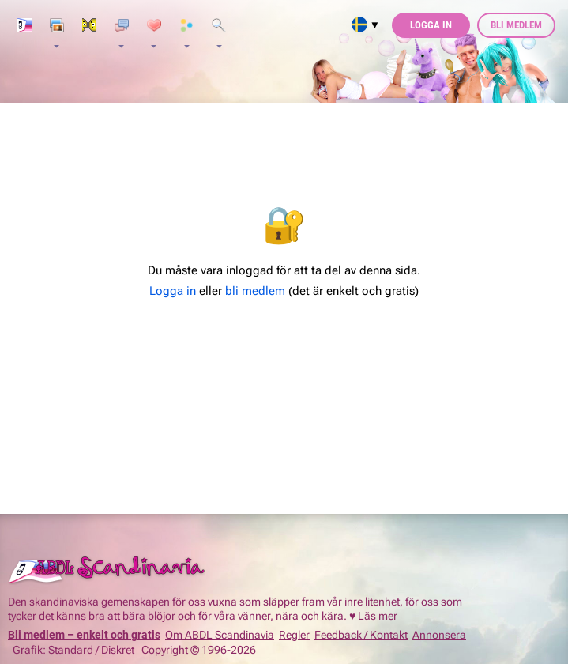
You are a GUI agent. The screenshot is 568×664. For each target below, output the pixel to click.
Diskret (117, 649)
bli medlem (255, 291)
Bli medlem (516, 25)
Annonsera (439, 634)
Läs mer (377, 615)
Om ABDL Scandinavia (219, 634)
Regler (294, 634)
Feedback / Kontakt (361, 634)
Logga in (431, 25)
